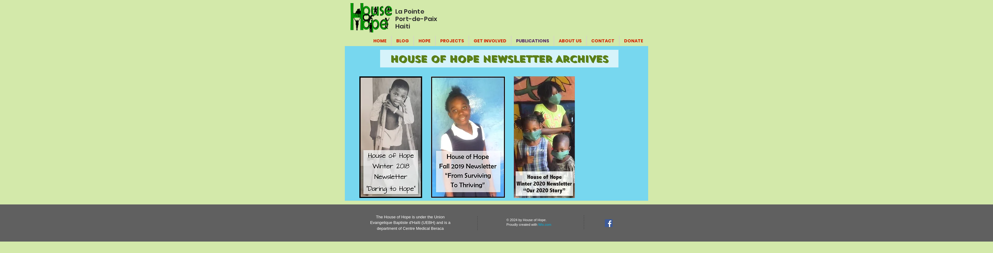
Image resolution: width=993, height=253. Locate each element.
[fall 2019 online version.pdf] (467, 137)
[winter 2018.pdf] (390, 137)
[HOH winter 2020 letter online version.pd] (544, 137)
